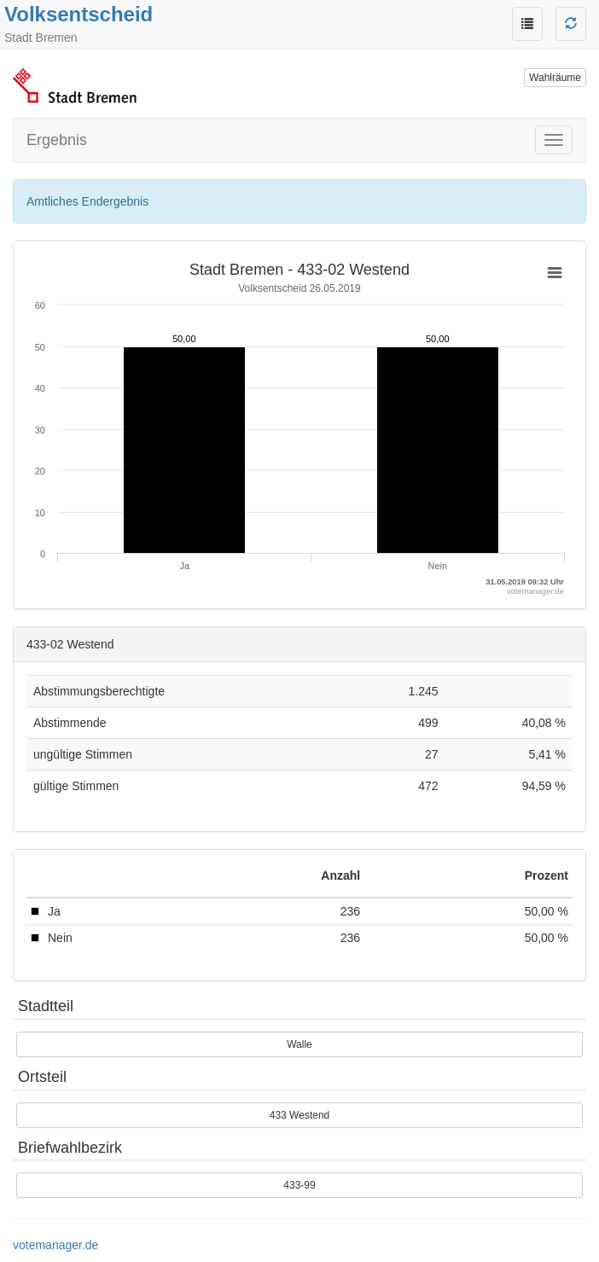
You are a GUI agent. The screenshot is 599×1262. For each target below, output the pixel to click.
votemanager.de (55, 1245)
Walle (299, 1044)
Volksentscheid (78, 14)
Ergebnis (56, 139)
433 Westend (300, 1115)
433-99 (299, 1185)
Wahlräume (555, 78)
